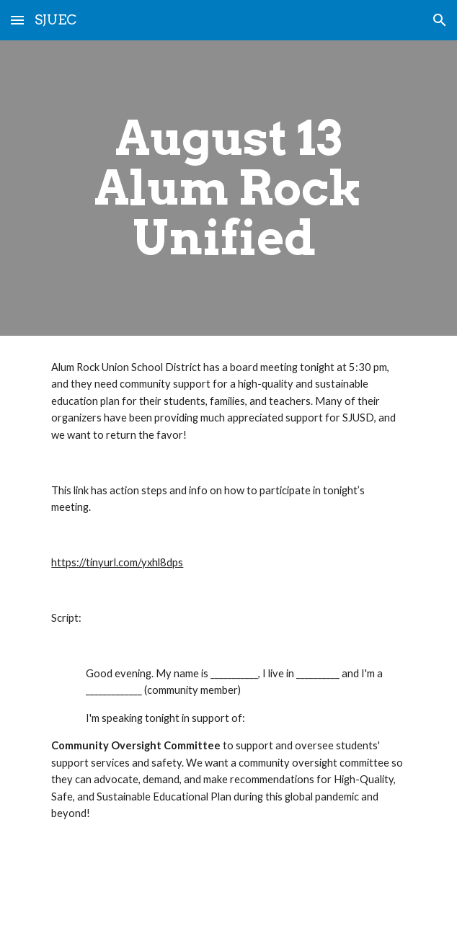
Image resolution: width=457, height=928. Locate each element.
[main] (228, 188)
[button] (17, 20)
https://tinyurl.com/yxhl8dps (117, 562)
